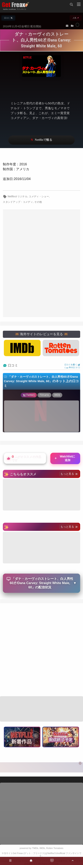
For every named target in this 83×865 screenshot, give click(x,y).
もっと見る (69, 473)
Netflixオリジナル (17, 196)
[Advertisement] (41, 263)
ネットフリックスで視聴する (41, 140)
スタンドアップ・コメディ (18, 202)
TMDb (35, 848)
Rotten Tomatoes (54, 848)
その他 (38, 202)
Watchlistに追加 (64, 458)
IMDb (42, 848)
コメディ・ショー (39, 196)
